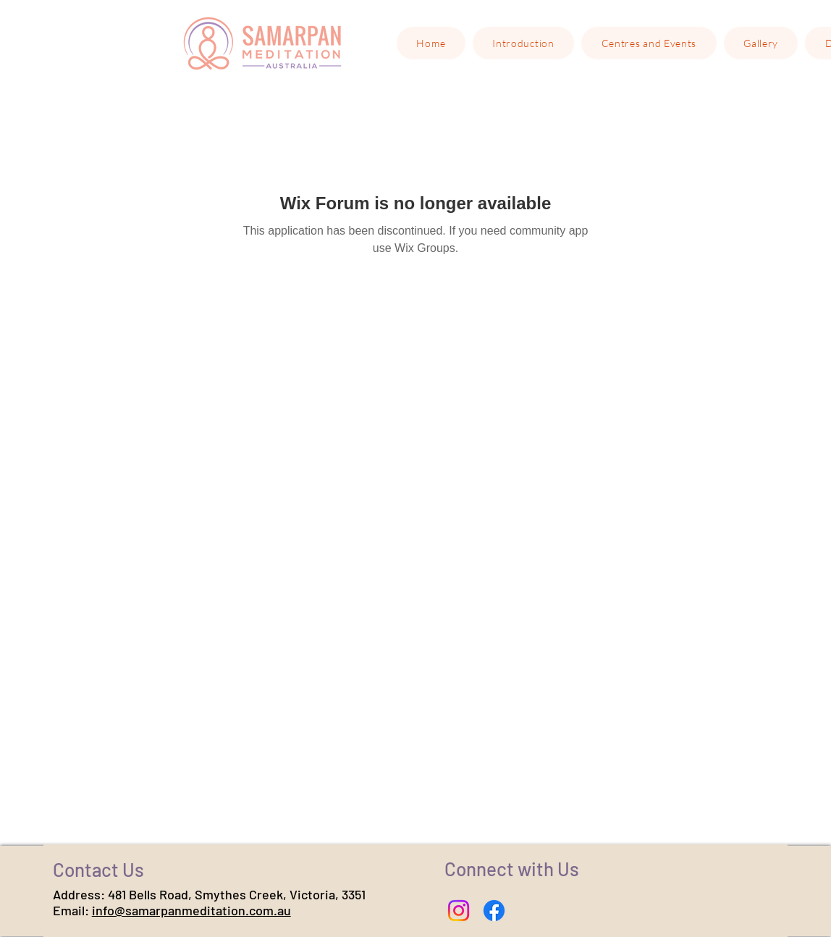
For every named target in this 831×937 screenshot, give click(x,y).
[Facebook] (494, 910)
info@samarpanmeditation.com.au (191, 910)
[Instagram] (458, 910)
